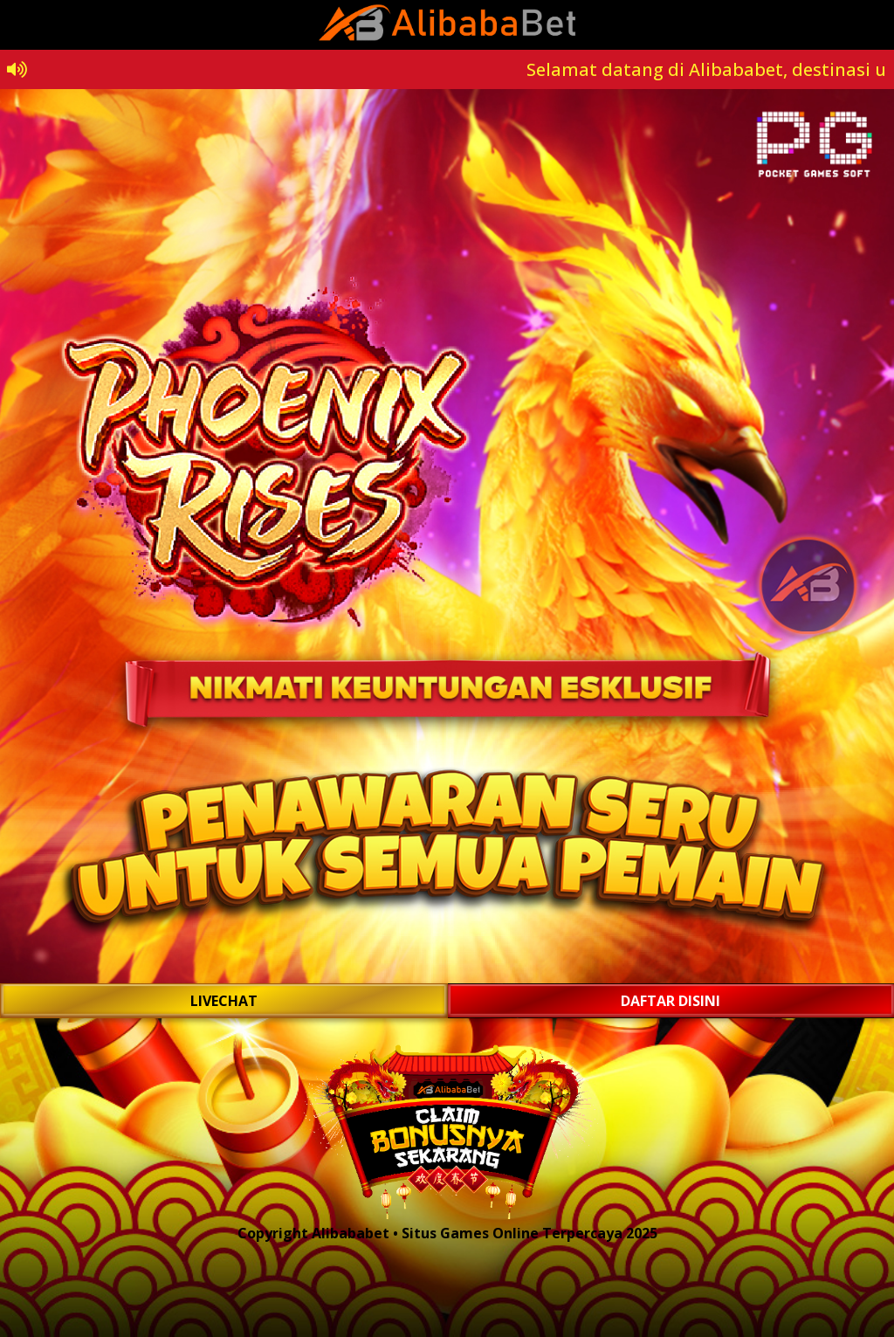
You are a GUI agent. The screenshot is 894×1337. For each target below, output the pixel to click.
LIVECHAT (224, 1000)
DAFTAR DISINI (670, 1000)
